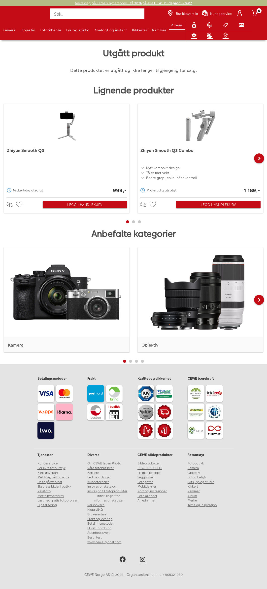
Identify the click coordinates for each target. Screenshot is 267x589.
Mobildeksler (146, 486)
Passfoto (44, 491)
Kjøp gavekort (47, 473)
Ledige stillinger (99, 477)
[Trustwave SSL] (165, 394)
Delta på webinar (49, 482)
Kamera (9, 30)
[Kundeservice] (216, 13)
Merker (193, 500)
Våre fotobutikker (100, 468)
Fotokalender (147, 496)
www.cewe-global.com (104, 542)
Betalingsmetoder (100, 523)
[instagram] (143, 560)
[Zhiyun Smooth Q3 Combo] (200, 149)
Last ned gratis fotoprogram (58, 500)
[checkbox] (20, 204)
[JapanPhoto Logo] (14, 16)
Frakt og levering (99, 519)
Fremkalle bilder (149, 473)
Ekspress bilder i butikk (54, 486)
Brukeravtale (96, 514)
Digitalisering (47, 505)
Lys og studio (78, 30)
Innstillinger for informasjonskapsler (109, 498)
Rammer (159, 30)
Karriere (93, 473)
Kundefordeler (98, 482)
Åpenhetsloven (98, 533)
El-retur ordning (99, 528)
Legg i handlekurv (84, 204)
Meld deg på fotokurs (53, 477)
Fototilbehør (50, 30)
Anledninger (146, 500)
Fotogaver (145, 482)
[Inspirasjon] (211, 35)
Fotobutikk (196, 463)
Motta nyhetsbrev (50, 496)
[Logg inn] (241, 13)
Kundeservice (47, 463)
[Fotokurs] (195, 35)
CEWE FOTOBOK (149, 468)
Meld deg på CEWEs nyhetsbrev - (133, 3)
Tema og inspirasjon (202, 505)
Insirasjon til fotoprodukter (107, 491)
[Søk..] (97, 13)
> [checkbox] (11, 205)
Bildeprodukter (148, 463)
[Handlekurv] (256, 13)
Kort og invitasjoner (152, 491)
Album (176, 25)
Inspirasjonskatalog (101, 486)
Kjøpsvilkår (95, 509)
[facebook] (123, 560)
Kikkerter (139, 30)
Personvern (95, 505)
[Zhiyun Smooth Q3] (67, 149)
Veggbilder (145, 477)
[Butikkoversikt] (182, 13)
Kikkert (193, 486)
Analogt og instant (111, 30)
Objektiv (28, 30)
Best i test (94, 537)
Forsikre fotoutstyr (51, 468)
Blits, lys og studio (201, 482)
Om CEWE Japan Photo (104, 463)
